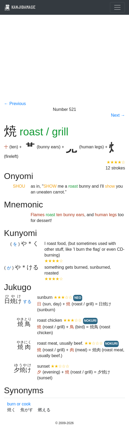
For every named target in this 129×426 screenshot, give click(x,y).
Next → (118, 115)
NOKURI (90, 321)
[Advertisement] (64, 61)
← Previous (15, 103)
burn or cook (19, 404)
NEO (77, 298)
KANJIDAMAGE (19, 7)
